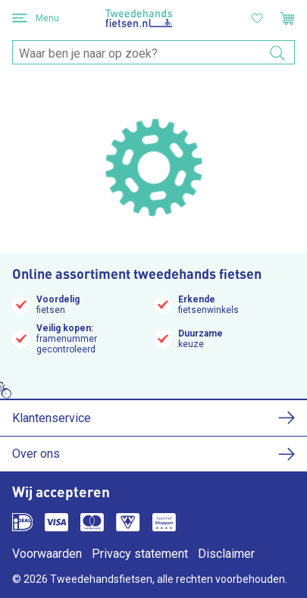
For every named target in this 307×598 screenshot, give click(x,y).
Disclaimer (226, 553)
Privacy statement (140, 553)
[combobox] (153, 53)
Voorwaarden (47, 553)
